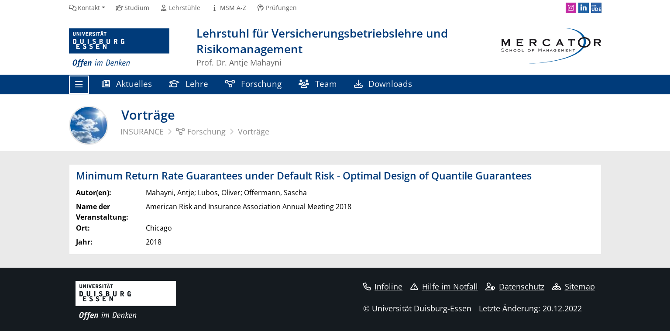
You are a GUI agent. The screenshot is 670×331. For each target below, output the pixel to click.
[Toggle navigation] (79, 85)
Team (318, 84)
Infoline (383, 286)
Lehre (189, 84)
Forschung (253, 84)
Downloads (383, 84)
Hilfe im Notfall (444, 286)
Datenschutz (514, 286)
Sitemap (573, 286)
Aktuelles (127, 84)
